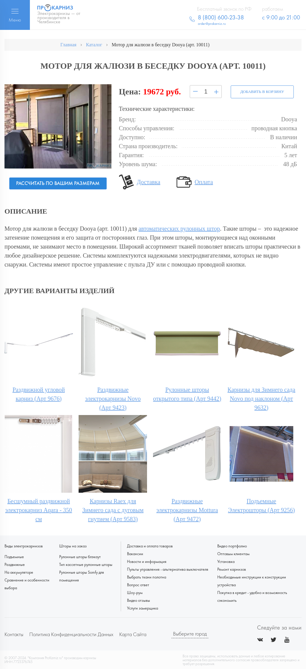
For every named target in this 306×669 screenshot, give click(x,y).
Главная (68, 44)
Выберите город (190, 633)
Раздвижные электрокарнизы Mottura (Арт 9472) (187, 509)
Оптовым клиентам (233, 553)
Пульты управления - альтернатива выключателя (167, 569)
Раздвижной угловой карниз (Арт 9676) (39, 394)
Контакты (13, 633)
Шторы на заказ (73, 545)
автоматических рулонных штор (179, 228)
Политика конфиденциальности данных (71, 633)
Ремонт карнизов (231, 569)
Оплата (204, 181)
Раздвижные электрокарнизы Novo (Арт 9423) (113, 398)
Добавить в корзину (260, 91)
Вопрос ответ (138, 584)
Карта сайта (132, 633)
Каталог (94, 44)
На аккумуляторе (18, 572)
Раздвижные (14, 564)
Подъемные (14, 556)
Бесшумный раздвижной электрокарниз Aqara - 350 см (38, 509)
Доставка (148, 181)
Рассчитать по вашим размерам (57, 183)
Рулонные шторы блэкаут (80, 556)
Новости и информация (146, 561)
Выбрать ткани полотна (146, 576)
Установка (226, 561)
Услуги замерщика (142, 607)
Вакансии (135, 553)
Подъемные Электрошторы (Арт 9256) (261, 505)
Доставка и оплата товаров (150, 545)
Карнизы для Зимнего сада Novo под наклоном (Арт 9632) (261, 398)
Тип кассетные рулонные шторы (85, 564)
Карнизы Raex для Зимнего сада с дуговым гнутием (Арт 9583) (112, 509)
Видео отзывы (138, 600)
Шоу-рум (135, 592)
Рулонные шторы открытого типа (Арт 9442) (187, 394)
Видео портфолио (232, 545)
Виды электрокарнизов (23, 545)
